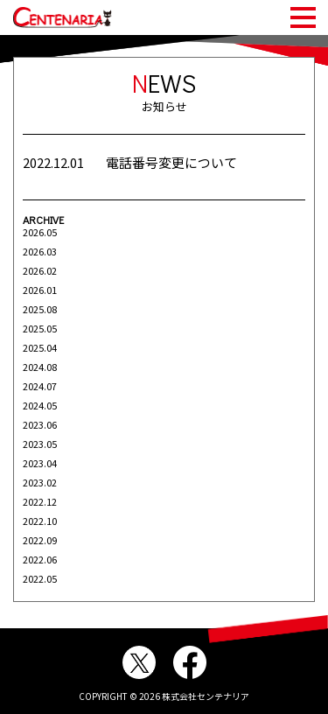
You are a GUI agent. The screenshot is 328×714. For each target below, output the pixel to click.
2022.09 (40, 540)
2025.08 (40, 309)
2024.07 (40, 386)
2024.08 (40, 367)
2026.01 (40, 290)
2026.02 (40, 270)
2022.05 (40, 578)
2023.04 (40, 463)
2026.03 (40, 251)
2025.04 (40, 347)
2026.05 (40, 232)
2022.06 (40, 559)
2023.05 (40, 444)
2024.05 (40, 405)
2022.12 (40, 501)
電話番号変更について (171, 162)
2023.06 (40, 424)
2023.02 (40, 482)
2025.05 (40, 328)
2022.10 (40, 521)
